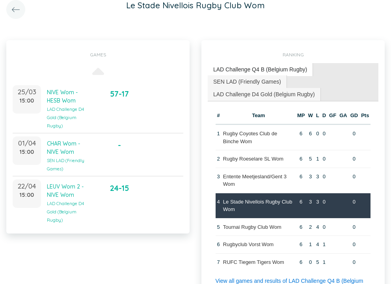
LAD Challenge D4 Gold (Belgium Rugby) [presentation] (264, 94)
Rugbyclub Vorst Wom (248, 244)
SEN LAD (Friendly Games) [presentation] (247, 81)
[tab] (260, 69)
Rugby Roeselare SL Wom (253, 159)
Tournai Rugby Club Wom (252, 227)
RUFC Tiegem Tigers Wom (253, 262)
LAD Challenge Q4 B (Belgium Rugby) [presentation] (260, 69)
